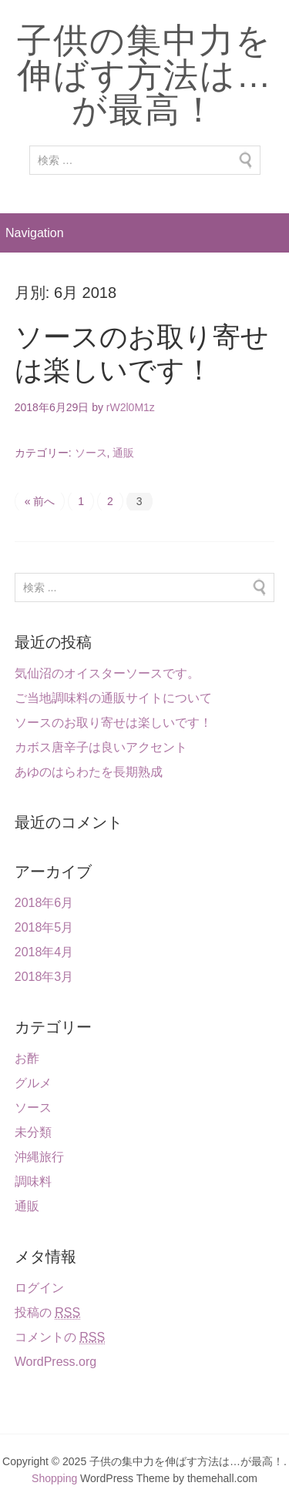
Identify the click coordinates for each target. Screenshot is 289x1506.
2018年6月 (44, 902)
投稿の (47, 1313)
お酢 (27, 1058)
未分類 (33, 1132)
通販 (123, 453)
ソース (91, 453)
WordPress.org (55, 1361)
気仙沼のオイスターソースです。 (107, 673)
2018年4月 (44, 952)
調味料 (33, 1181)
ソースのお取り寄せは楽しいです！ (113, 722)
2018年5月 (44, 927)
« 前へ (40, 501)
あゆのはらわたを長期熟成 (89, 771)
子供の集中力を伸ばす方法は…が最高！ (145, 75)
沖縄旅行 (39, 1156)
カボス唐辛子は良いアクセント (101, 747)
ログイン (39, 1287)
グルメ (33, 1082)
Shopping (54, 1478)
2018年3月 (44, 976)
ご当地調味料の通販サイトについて (113, 697)
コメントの (60, 1337)
